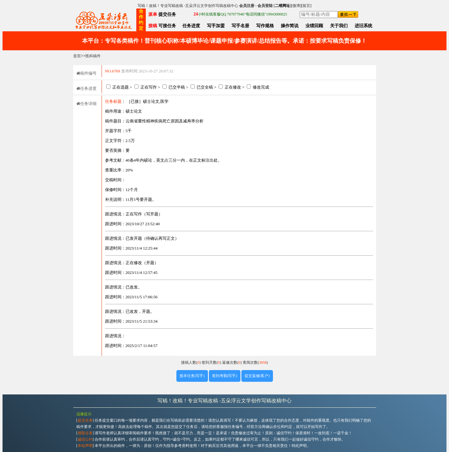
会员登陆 (265, 5)
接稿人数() (191, 362)
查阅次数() (255, 362)
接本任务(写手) (192, 376)
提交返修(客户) (257, 376)
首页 (77, 56)
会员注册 (246, 5)
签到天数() (212, 362)
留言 (306, 5)
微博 (296, 5)
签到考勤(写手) (224, 376)
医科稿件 (93, 56)
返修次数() (232, 362)
